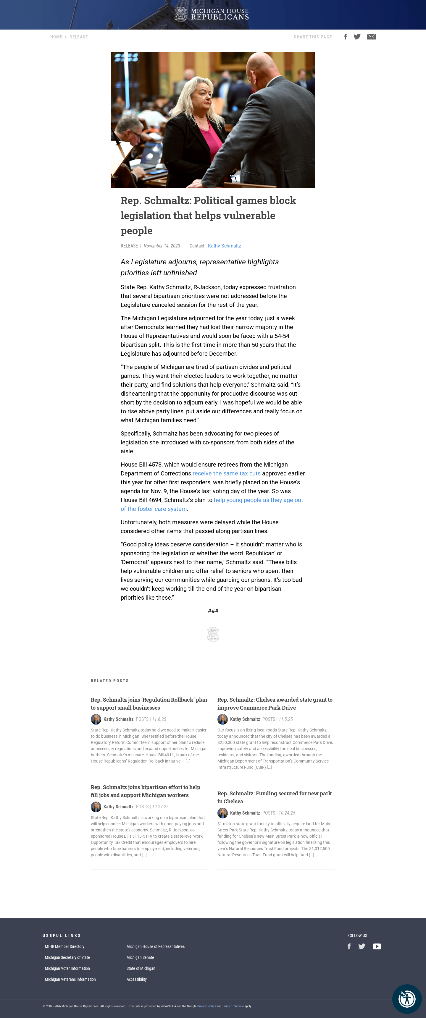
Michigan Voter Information (67, 968)
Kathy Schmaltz (224, 246)
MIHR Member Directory (64, 946)
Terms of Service (233, 1006)
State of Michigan (141, 968)
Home (56, 37)
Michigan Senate (140, 957)
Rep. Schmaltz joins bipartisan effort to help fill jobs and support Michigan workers (145, 791)
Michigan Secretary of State (67, 957)
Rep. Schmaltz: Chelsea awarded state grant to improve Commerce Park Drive (275, 703)
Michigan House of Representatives (156, 946)
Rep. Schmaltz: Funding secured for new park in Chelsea (274, 797)
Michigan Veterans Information (70, 979)
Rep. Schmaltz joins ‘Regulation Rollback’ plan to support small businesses (149, 703)
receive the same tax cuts (227, 473)
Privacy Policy (206, 1006)
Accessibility (137, 979)
